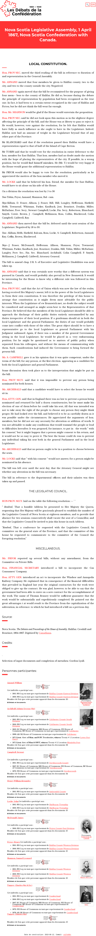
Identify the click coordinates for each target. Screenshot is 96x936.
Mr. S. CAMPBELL (12, 357)
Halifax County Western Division (64, 845)
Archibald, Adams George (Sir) (21, 709)
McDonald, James (15, 818)
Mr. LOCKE (8, 182)
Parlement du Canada (86, 837)
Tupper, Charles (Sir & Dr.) (19, 885)
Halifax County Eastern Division (63, 694)
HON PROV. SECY (12, 501)
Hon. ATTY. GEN (11, 399)
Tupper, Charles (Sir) (17, 914)
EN (93, 4)
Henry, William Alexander (19, 781)
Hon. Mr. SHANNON (13, 112)
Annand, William (14, 683)
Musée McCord (86, 877)
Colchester (74, 731)
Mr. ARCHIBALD (11, 389)
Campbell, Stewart (15, 752)
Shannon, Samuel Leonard (19, 858)
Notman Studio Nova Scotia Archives (86, 703)
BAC (86, 728)
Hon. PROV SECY (12, 380)
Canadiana (45, 633)
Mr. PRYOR (9, 558)
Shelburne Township (58, 805)
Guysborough (56, 768)
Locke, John (13, 801)
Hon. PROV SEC (11, 72)
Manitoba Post (73, 743)
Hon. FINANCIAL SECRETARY (20, 568)
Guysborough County (59, 763)
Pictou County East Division (61, 828)
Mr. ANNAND (9, 82)
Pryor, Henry (13, 842)
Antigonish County (57, 792)
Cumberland (55, 896)
